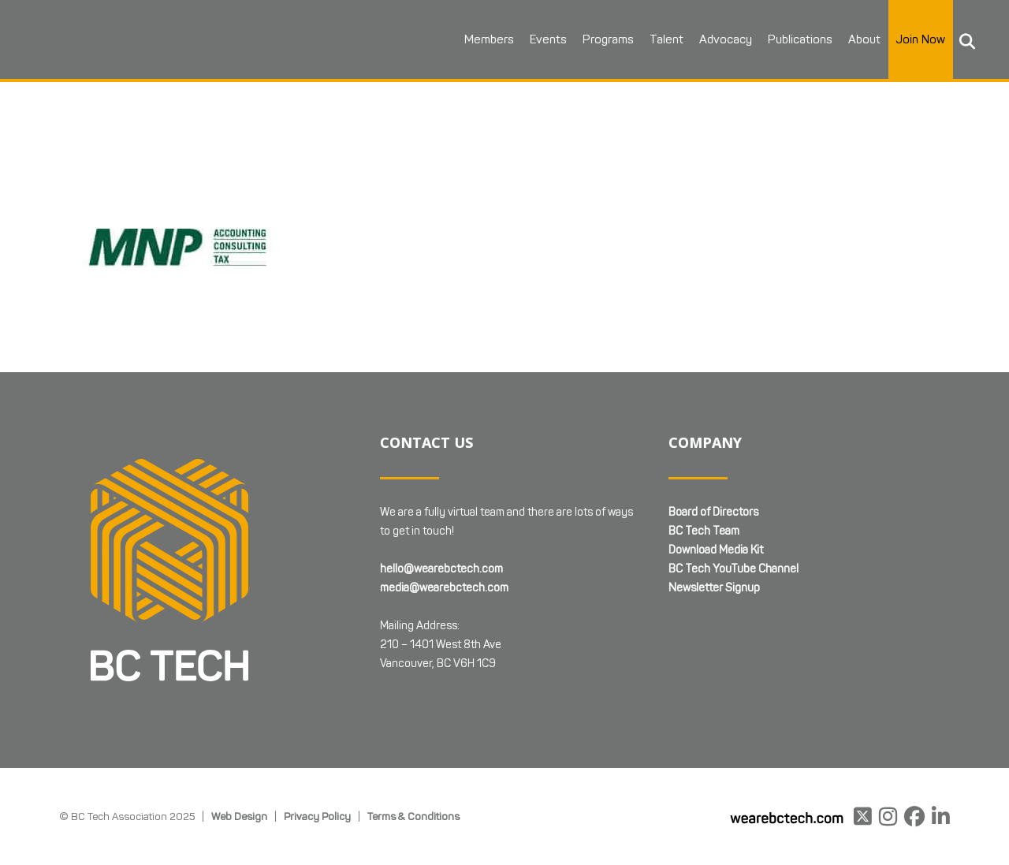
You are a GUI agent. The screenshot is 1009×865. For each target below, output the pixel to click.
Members (487, 39)
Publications (798, 39)
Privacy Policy (317, 816)
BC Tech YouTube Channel (733, 569)
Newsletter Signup (714, 588)
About (863, 39)
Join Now (919, 39)
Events (546, 39)
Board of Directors (713, 512)
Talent (665, 39)
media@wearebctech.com (444, 588)
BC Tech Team (703, 531)
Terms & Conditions (413, 816)
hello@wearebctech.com (441, 569)
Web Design (239, 816)
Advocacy (724, 39)
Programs (606, 39)
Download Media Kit (715, 550)
